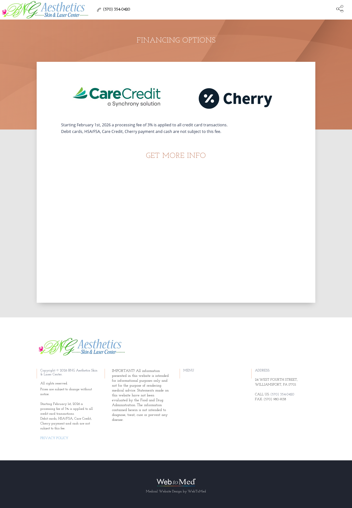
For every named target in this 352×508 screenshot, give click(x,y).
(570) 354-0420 (282, 394)
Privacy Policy (54, 438)
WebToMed (197, 491)
